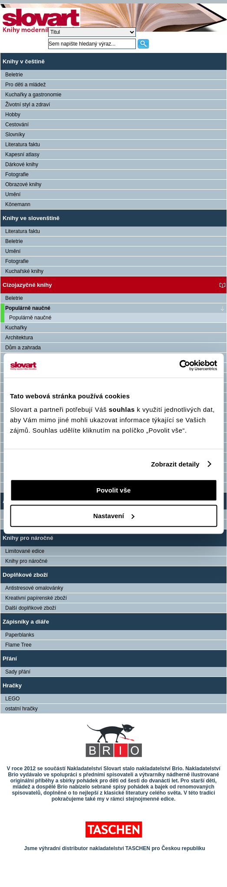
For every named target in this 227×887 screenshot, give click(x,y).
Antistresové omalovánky (34, 588)
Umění (12, 194)
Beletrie (14, 75)
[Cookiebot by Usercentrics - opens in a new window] (179, 365)
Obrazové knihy (23, 184)
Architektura (19, 338)
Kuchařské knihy (24, 271)
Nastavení (114, 515)
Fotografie (17, 174)
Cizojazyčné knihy (27, 285)
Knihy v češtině (24, 61)
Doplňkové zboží (25, 575)
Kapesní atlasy (22, 154)
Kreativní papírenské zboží (36, 598)
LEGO (12, 699)
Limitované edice (24, 551)
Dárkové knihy (21, 164)
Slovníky (15, 134)
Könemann (17, 204)
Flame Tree (18, 645)
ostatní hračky (21, 709)
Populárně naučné (27, 308)
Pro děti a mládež (25, 85)
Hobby (12, 115)
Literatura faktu (22, 144)
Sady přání (17, 672)
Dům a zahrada (23, 348)
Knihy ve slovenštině (31, 218)
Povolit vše (113, 490)
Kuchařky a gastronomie (33, 95)
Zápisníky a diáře (26, 621)
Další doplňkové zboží (30, 608)
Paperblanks (19, 635)
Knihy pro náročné (28, 538)
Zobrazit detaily (175, 464)
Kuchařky (16, 328)
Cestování (17, 125)
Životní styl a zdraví (27, 105)
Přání (10, 658)
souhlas (123, 409)
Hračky (12, 685)
